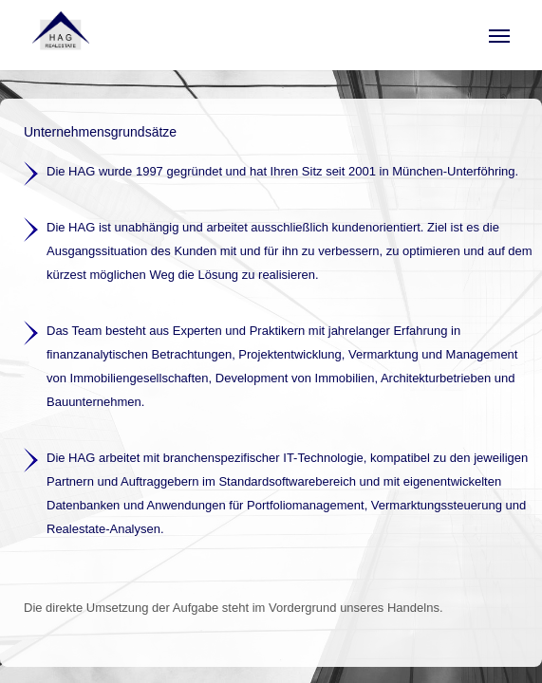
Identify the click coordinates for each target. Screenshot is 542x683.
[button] (499, 35)
